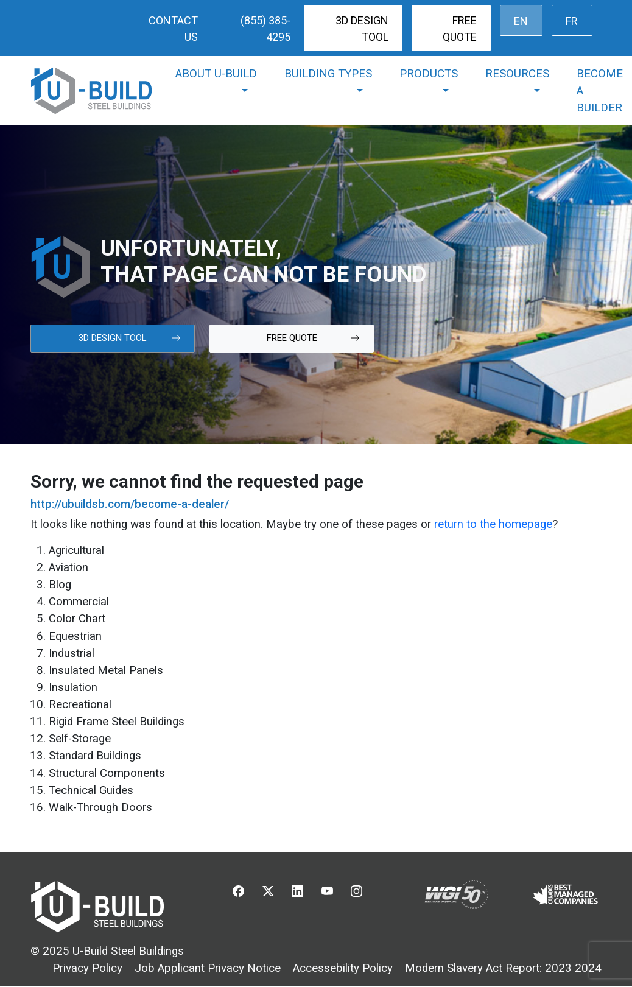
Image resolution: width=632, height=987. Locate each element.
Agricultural (76, 550)
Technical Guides (91, 790)
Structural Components (107, 773)
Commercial (79, 601)
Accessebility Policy (343, 968)
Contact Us (173, 28)
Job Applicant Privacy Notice (208, 968)
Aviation (68, 567)
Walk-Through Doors (100, 807)
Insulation (73, 687)
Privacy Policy (87, 968)
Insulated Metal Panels (106, 670)
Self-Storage (80, 738)
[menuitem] (521, 21)
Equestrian (75, 636)
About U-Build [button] (216, 73)
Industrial (71, 653)
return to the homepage (493, 524)
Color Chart (77, 618)
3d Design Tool (130, 337)
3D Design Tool (361, 28)
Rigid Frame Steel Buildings (116, 721)
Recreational (80, 704)
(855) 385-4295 (265, 28)
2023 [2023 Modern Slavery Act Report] (558, 968)
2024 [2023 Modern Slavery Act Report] (588, 968)
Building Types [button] (328, 73)
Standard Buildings (95, 755)
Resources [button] (517, 73)
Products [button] (428, 73)
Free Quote (460, 28)
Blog (60, 584)
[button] (238, 894)
